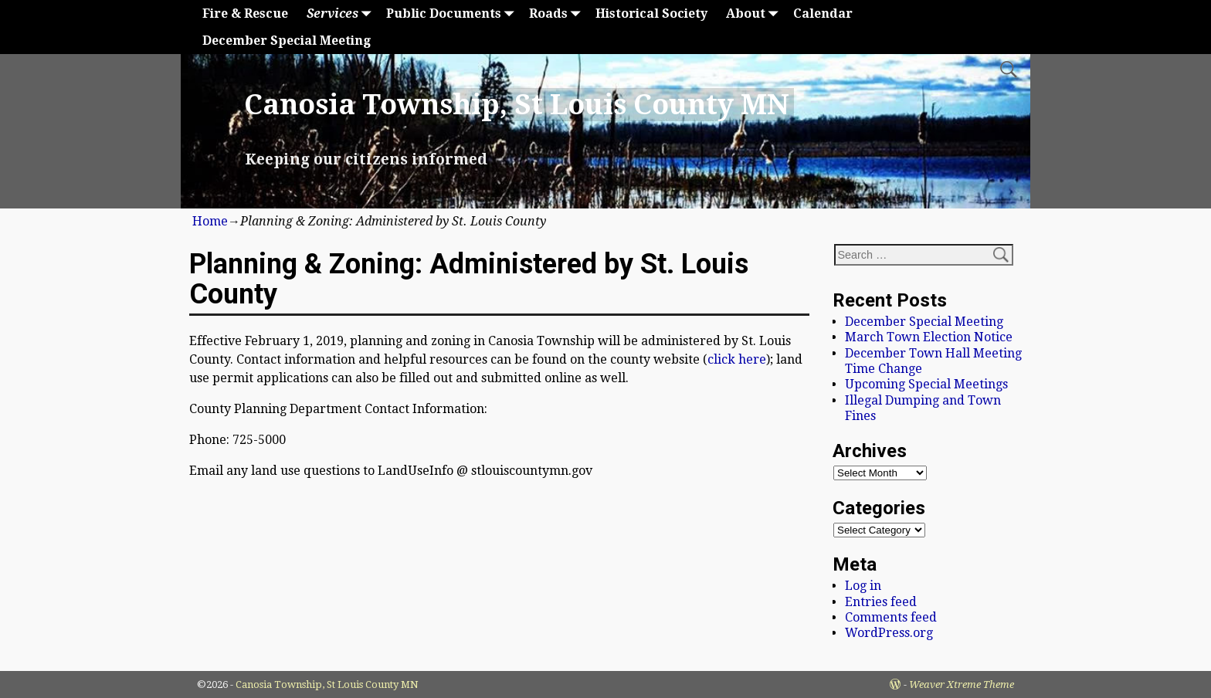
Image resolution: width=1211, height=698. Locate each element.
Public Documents (453, 13)
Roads (557, 13)
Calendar (823, 13)
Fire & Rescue (245, 13)
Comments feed (891, 617)
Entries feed (881, 602)
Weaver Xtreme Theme (961, 684)
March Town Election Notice (929, 337)
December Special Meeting (286, 40)
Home (210, 221)
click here (736, 359)
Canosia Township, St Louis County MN (516, 104)
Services (342, 13)
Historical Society (651, 13)
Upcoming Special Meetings (926, 384)
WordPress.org (889, 632)
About (755, 13)
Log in (863, 585)
